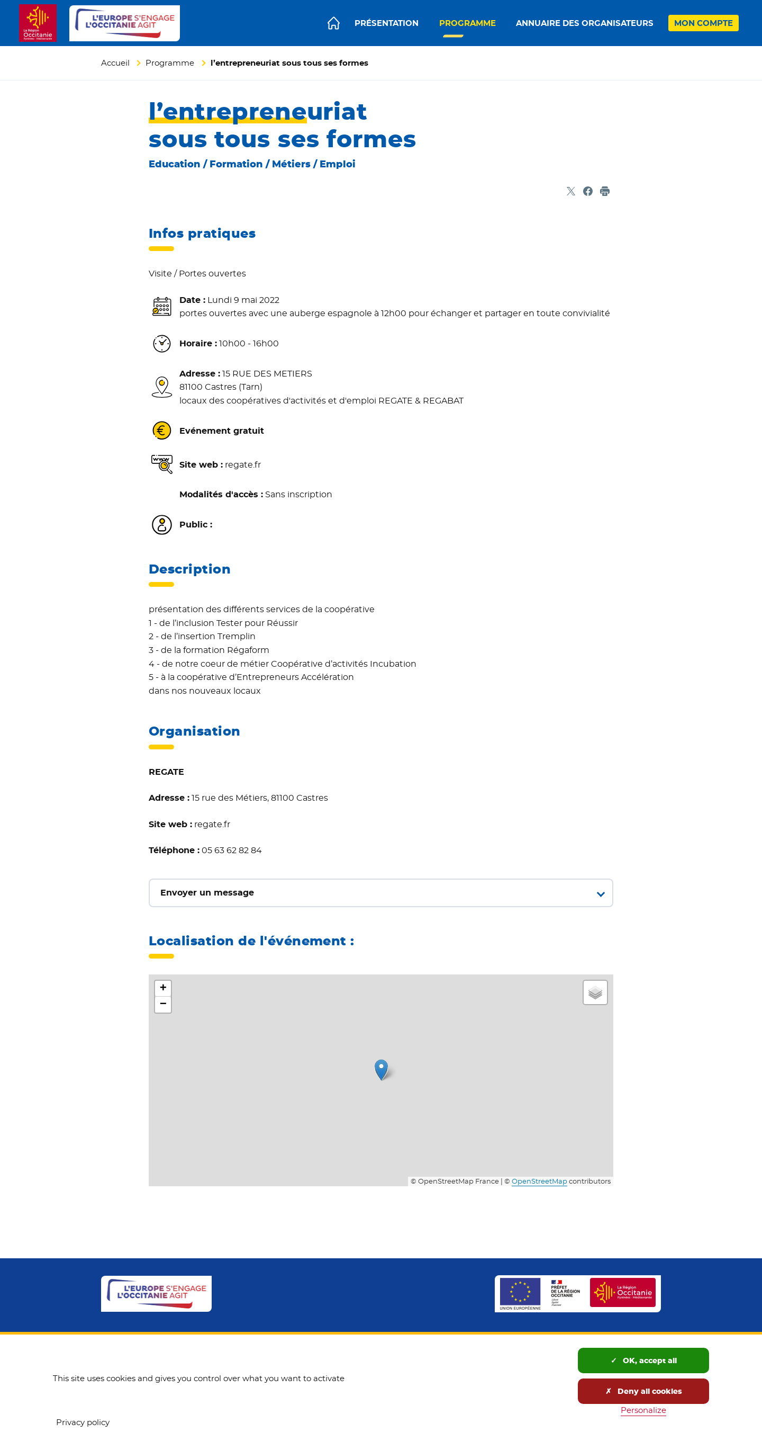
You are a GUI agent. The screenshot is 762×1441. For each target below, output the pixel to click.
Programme (170, 63)
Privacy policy (83, 1422)
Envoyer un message (207, 893)
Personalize (643, 1410)
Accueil (115, 63)
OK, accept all (644, 1360)
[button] (381, 1070)
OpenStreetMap (539, 1181)
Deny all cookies (643, 1391)
